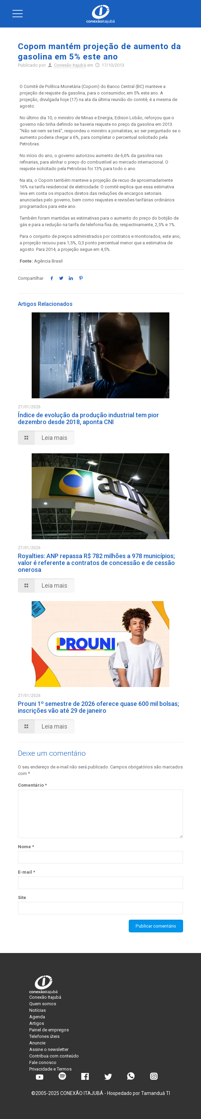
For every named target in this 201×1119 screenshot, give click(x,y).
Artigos (36, 1023)
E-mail (26, 872)
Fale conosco (42, 1062)
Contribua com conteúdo (54, 1056)
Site (22, 897)
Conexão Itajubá (70, 65)
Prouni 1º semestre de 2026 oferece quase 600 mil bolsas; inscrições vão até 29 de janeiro (98, 707)
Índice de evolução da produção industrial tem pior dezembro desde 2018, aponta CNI (88, 418)
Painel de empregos (49, 1029)
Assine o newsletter (48, 1049)
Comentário (32, 785)
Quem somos (42, 1003)
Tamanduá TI (155, 1093)
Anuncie (37, 1042)
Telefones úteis (44, 1036)
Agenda (37, 1016)
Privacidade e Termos (50, 1069)
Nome (26, 846)
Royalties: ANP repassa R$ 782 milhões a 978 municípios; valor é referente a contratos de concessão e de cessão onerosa (96, 562)
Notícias (37, 1010)
